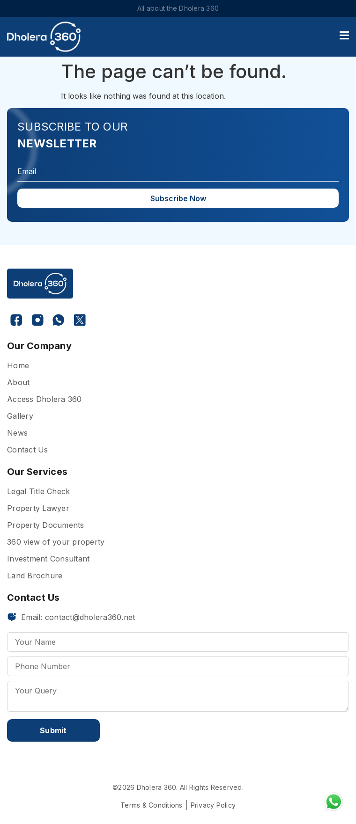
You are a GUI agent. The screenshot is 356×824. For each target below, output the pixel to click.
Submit (53, 730)
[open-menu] (344, 37)
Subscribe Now (178, 198)
